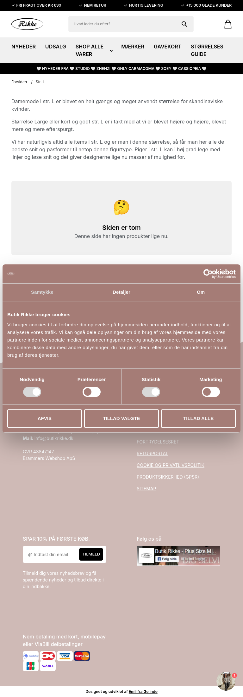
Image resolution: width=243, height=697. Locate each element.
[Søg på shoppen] (184, 24)
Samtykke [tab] (42, 292)
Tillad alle (198, 418)
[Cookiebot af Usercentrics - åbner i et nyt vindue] (208, 274)
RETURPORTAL (152, 453)
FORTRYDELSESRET (158, 441)
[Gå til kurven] (225, 24)
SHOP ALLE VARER (94, 50)
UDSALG (55, 46)
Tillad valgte (121, 418)
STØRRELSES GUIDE (207, 50)
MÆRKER (132, 46)
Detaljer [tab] (121, 292)
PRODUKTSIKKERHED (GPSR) (168, 477)
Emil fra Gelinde (143, 691)
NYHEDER (23, 46)
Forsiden (19, 81)
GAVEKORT (167, 46)
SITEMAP (146, 488)
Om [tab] (201, 292)
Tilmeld (91, 554)
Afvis (45, 418)
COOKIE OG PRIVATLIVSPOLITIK (170, 465)
